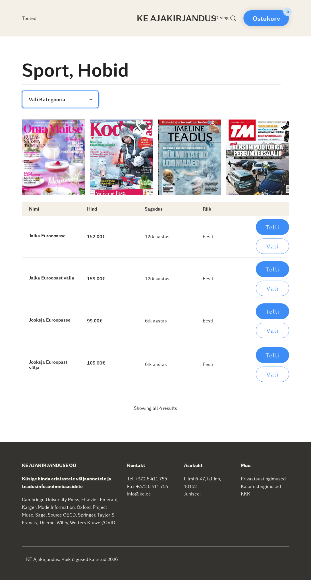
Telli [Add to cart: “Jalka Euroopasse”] (272, 227)
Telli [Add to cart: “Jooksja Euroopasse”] (272, 311)
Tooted (29, 18)
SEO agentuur (140, 559)
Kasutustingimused (261, 486)
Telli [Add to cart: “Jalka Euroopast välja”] (272, 269)
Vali (272, 246)
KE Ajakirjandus (176, 18)
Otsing (226, 18)
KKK (245, 493)
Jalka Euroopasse (47, 235)
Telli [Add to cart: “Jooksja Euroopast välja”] (272, 355)
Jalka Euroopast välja (51, 277)
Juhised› (192, 493)
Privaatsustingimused (263, 478)
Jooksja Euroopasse (50, 319)
